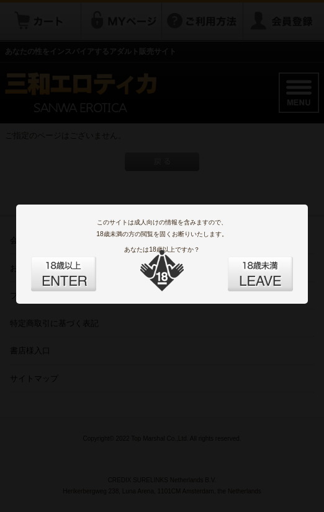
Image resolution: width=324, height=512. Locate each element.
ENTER (77, 266)
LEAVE (246, 266)
